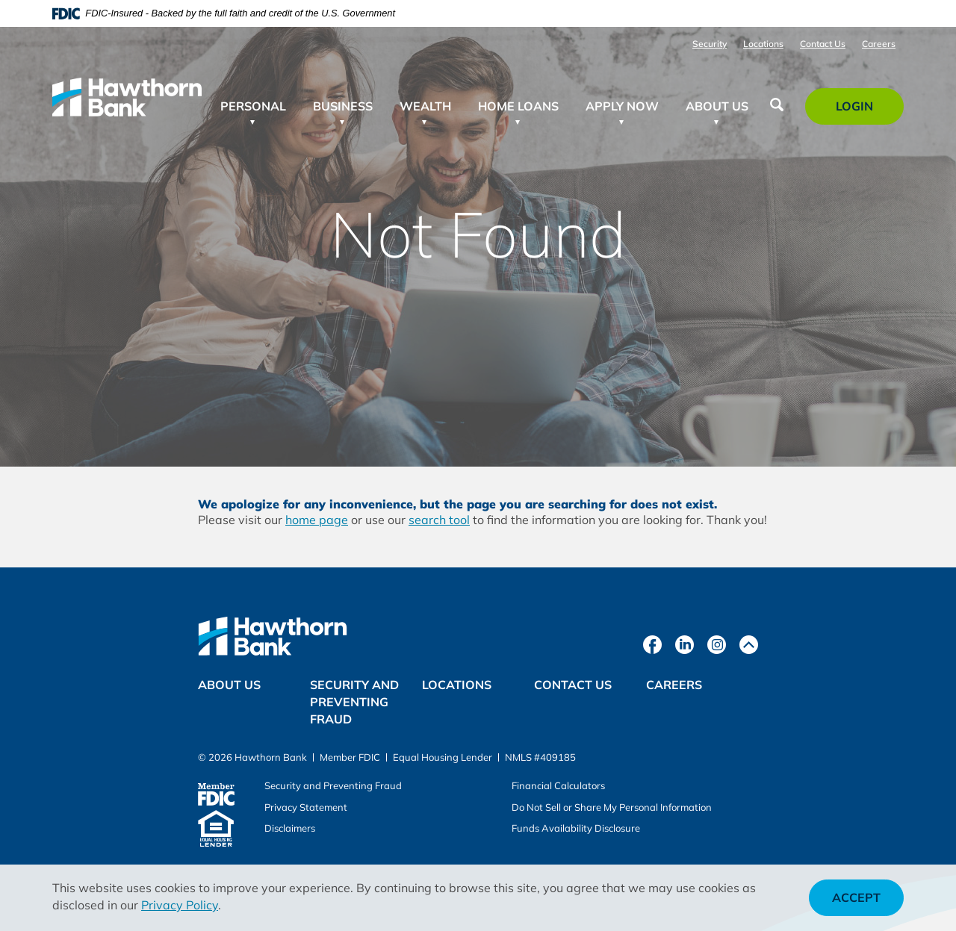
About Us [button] (717, 106)
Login (863, 111)
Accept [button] (856, 897)
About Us (229, 684)
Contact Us (822, 43)
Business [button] (343, 106)
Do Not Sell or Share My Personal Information (612, 807)
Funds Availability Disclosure (576, 828)
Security (709, 43)
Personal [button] (253, 106)
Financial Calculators (558, 785)
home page (316, 519)
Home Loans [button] (518, 106)
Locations (763, 43)
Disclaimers (289, 828)
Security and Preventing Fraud (354, 701)
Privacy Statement (305, 807)
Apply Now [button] (622, 106)
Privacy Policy (179, 904)
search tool (439, 519)
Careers (879, 43)
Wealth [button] (425, 106)
